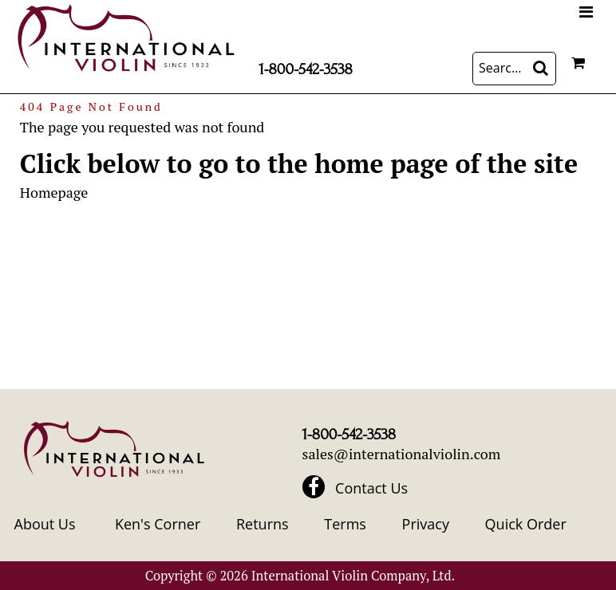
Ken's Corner (157, 523)
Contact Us (371, 488)
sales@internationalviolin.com (401, 453)
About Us (45, 523)
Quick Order (526, 523)
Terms (345, 523)
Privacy (425, 523)
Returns (262, 523)
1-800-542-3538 (305, 69)
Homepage (54, 192)
